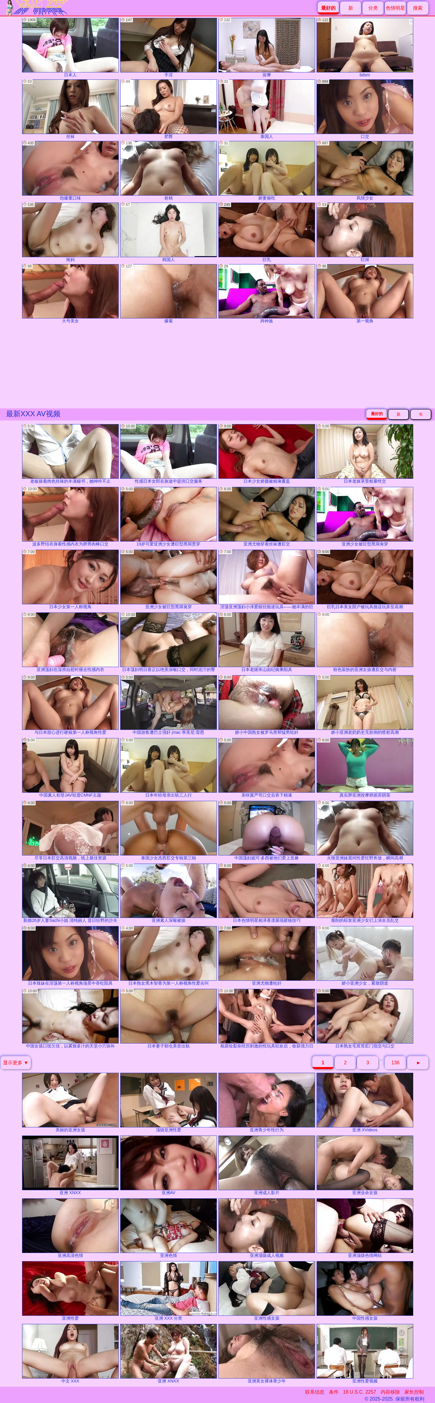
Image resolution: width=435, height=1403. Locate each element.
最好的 (377, 413)
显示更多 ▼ (15, 1062)
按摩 (266, 47)
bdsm (365, 47)
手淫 (168, 47)
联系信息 (314, 1392)
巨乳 (266, 232)
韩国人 (168, 232)
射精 (168, 170)
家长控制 (414, 1392)
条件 (334, 1392)
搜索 (418, 8)
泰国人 (266, 109)
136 (396, 1062)
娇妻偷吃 (266, 170)
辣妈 (70, 232)
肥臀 (168, 109)
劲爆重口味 (70, 170)
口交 (365, 109)
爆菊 (168, 294)
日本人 (70, 47)
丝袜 (70, 109)
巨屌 (365, 232)
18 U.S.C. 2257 (359, 1392)
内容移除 (390, 1392)
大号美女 (70, 294)
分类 (373, 8)
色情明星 (395, 8)
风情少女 (365, 170)
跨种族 (266, 294)
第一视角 (365, 294)
